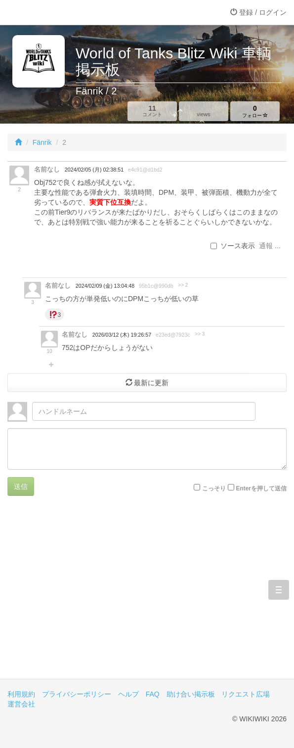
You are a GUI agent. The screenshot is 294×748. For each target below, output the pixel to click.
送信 (21, 486)
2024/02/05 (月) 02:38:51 (94, 170)
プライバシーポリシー (76, 694)
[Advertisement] (147, 595)
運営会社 (21, 704)
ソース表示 (232, 246)
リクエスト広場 (245, 694)
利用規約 (21, 694)
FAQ (153, 694)
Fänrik (42, 142)
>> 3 (200, 334)
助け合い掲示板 (191, 694)
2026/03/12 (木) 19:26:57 (121, 335)
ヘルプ (128, 694)
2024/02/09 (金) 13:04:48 (105, 286)
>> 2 (183, 285)
